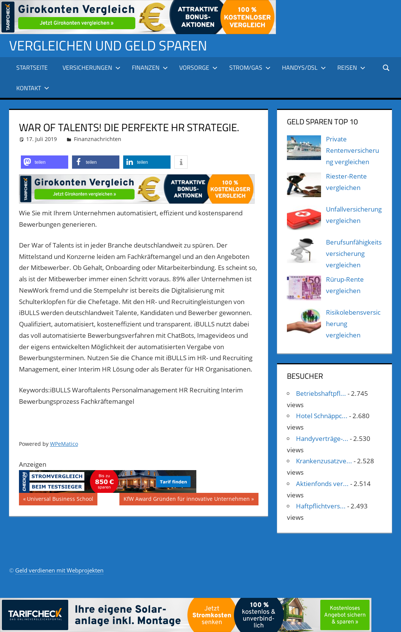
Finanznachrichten (97, 139)
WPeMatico (64, 443)
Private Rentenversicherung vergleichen (352, 150)
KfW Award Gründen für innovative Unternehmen (186, 499)
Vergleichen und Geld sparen (108, 45)
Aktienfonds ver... (322, 483)
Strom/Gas (250, 67)
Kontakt (32, 88)
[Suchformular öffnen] (386, 67)
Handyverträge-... (322, 438)
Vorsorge (198, 67)
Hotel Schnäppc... (322, 415)
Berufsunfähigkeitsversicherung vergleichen (354, 253)
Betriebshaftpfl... (321, 393)
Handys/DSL (304, 67)
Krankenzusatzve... (324, 460)
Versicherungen (92, 67)
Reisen (351, 67)
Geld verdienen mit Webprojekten (59, 570)
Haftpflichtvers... (321, 506)
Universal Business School (60, 499)
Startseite (32, 67)
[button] (44, 162)
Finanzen (150, 67)
